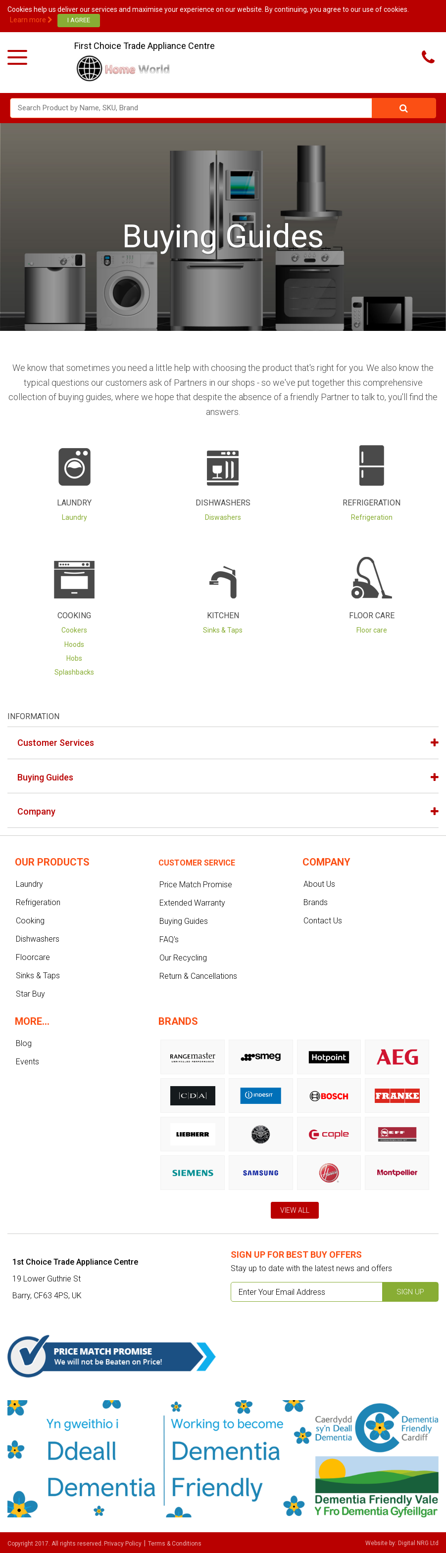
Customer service (196, 863)
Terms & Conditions (174, 1543)
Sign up (410, 1291)
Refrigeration (371, 502)
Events (27, 1061)
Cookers (74, 630)
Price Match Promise (195, 884)
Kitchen (223, 615)
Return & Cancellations (198, 976)
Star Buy (30, 994)
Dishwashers (223, 502)
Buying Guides (45, 777)
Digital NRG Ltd (418, 1543)
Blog (24, 1043)
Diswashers (223, 517)
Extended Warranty (192, 903)
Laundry (74, 502)
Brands (315, 902)
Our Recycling (183, 957)
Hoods (74, 644)
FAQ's (169, 939)
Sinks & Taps (223, 630)
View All (294, 1210)
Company (36, 811)
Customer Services (55, 742)
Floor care (371, 630)
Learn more (31, 20)
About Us (319, 884)
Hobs (74, 658)
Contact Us (322, 920)
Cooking (74, 615)
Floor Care (372, 615)
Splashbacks (74, 672)
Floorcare (33, 957)
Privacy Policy (123, 1543)
